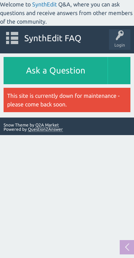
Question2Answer (45, 129)
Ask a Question (55, 70)
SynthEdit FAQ (52, 38)
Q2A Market (47, 125)
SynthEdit (44, 4)
